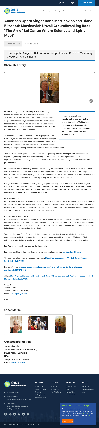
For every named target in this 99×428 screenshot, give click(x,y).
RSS (67, 389)
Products (39, 382)
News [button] (65, 11)
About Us (54, 386)
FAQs (83, 392)
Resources (70, 382)
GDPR (89, 415)
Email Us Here (18, 363)
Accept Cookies (67, 421)
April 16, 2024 (31, 44)
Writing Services (40, 395)
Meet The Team (56, 392)
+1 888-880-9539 (13, 392)
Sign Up (61, 3)
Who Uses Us (55, 389)
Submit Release (86, 3)
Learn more (86, 413)
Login (72, 3)
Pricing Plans (39, 386)
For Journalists (70, 395)
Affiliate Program (40, 398)
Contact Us (89, 11)
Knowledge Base (71, 386)
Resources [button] (76, 11)
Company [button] (46, 11)
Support (85, 382)
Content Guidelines (88, 389)
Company (55, 382)
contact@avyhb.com (72, 252)
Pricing (57, 11)
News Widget (70, 392)
